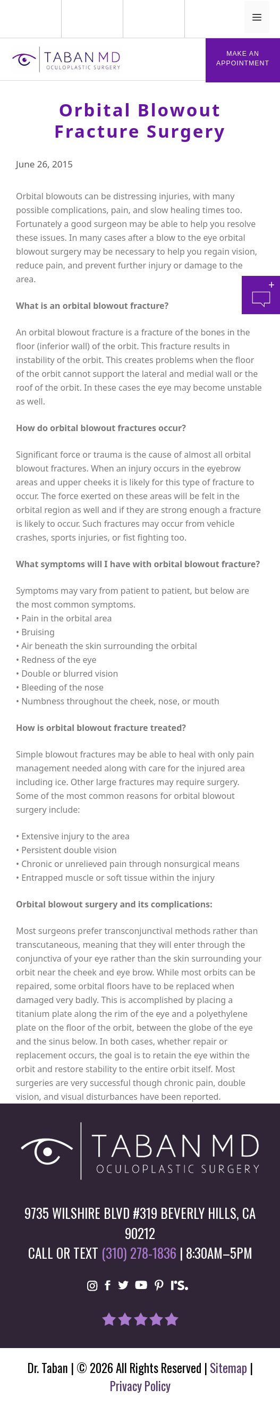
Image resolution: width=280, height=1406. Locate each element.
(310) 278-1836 (138, 1252)
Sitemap (228, 1368)
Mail (86, 6)
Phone (13, 7)
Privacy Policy (140, 1386)
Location (141, 7)
